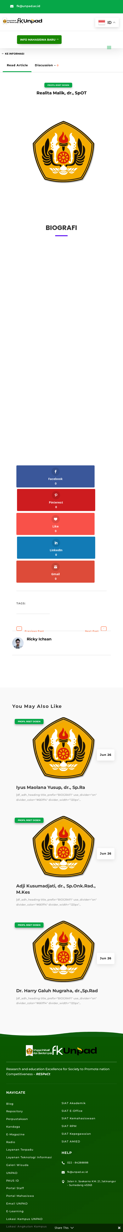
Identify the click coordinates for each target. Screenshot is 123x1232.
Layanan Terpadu (19, 1102)
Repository (14, 1064)
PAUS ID (12, 1133)
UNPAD (12, 1125)
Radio (10, 1094)
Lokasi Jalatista (18, 1186)
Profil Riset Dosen (58, 85)
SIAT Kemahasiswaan (78, 1071)
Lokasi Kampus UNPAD (24, 1171)
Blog (9, 1056)
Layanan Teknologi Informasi (29, 1110)
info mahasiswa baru (37, 39)
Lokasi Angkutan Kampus (26, 1179)
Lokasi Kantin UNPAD (23, 1194)
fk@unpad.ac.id (28, 6)
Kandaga (13, 1079)
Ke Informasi (14, 53)
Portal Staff (15, 1140)
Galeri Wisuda (17, 1117)
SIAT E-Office (72, 1063)
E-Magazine (15, 1087)
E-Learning (15, 1164)
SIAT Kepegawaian (76, 1086)
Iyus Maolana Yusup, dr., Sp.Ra (50, 740)
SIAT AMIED (71, 1094)
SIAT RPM (69, 1078)
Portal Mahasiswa (20, 1148)
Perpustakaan (17, 1071)
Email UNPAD (17, 1156)
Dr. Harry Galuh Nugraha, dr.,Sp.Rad (57, 943)
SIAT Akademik (74, 1055)
